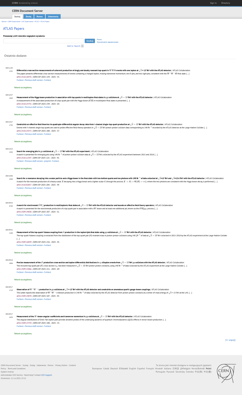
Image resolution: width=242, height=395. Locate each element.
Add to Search (73, 46)
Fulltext (20, 80)
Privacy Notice (61, 365)
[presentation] (112, 70)
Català (106, 368)
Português (160, 371)
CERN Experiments (14, 22)
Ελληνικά (123, 368)
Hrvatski (159, 368)
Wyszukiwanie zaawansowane (107, 42)
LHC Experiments (27, 22)
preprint (47, 161)
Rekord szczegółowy (23, 87)
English (132, 368)
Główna (4, 22)
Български (97, 368)
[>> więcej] (230, 340)
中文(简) (198, 371)
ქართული (185, 368)
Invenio (10, 371)
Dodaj (28, 16)
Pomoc (40, 16)
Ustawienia (53, 16)
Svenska (190, 371)
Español (141, 368)
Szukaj (17, 16)
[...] (187, 73)
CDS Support (46, 375)
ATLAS (37, 22)
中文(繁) (207, 371)
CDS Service (18, 375)
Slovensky (180, 371)
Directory (225, 3)
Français (150, 368)
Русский (170, 371)
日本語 (176, 368)
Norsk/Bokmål (198, 368)
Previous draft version (34, 80)
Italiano (167, 368)
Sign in (213, 3)
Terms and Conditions (16, 368)
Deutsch (114, 368)
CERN (25, 3)
